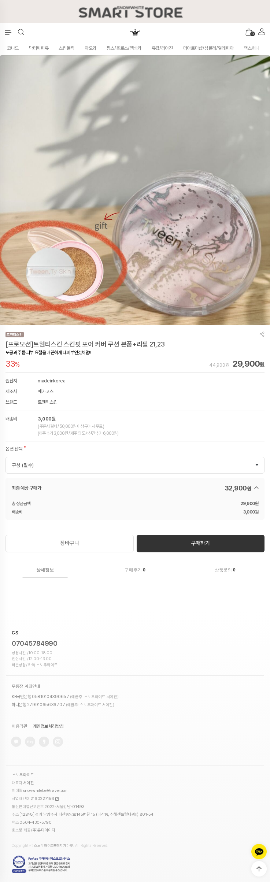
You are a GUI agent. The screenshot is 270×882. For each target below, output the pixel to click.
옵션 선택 (13, 449)
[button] (21, 32)
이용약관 (19, 726)
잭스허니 (251, 48)
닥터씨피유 (39, 48)
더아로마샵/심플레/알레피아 (208, 48)
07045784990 (35, 643)
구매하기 (200, 543)
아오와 (90, 48)
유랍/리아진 (162, 48)
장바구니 (69, 543)
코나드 (13, 48)
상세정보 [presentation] (44, 569)
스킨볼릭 (66, 48)
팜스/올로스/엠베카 (124, 48)
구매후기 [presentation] (135, 569)
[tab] (45, 570)
